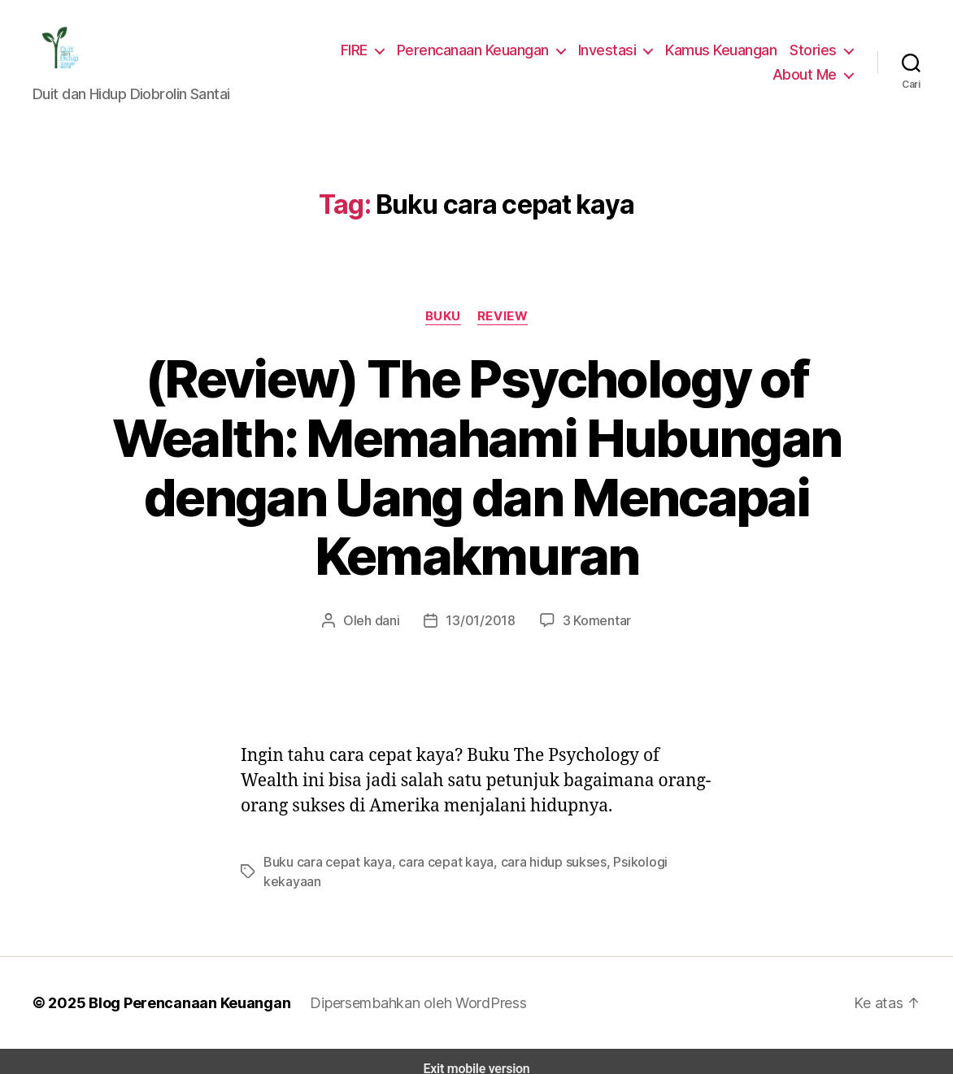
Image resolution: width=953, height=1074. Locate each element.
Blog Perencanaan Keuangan (180, 988)
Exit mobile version (476, 1054)
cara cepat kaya (435, 866)
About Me (807, 76)
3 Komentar (591, 625)
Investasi (614, 52)
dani (391, 625)
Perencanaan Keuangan (483, 52)
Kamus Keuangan (725, 52)
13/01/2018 (481, 625)
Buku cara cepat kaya (323, 866)
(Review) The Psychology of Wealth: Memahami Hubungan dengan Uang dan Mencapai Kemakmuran (476, 472)
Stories (815, 52)
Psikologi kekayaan (648, 866)
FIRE (363, 52)
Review (503, 320)
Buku (443, 320)
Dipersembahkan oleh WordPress (405, 988)
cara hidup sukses (536, 866)
